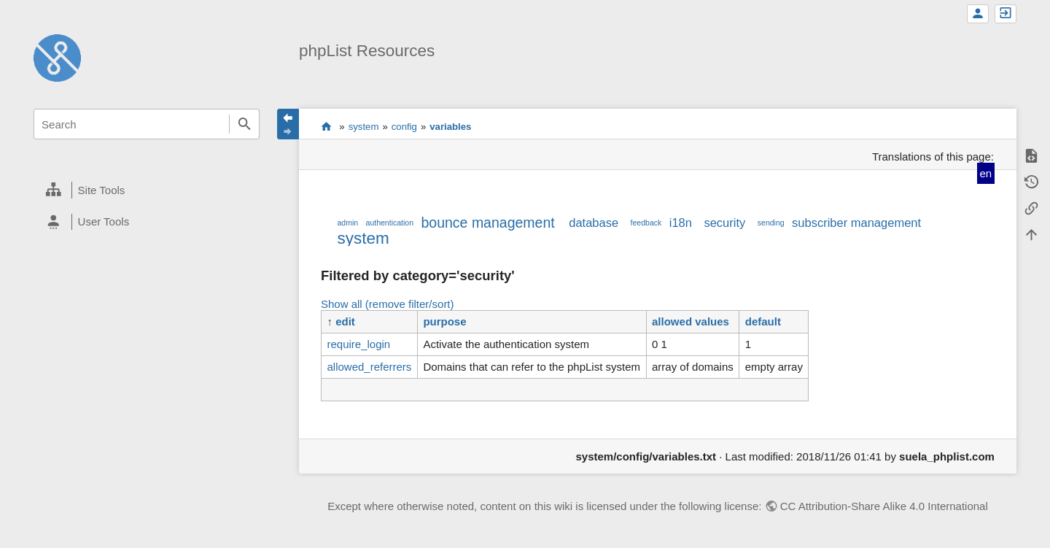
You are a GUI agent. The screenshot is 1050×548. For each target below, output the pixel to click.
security (724, 222)
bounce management (487, 223)
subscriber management (856, 222)
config (404, 126)
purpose (444, 321)
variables (450, 126)
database (593, 222)
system (364, 126)
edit (345, 321)
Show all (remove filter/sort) (387, 304)
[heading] (146, 190)
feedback (646, 222)
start (326, 126)
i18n (680, 222)
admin (347, 222)
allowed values (690, 321)
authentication (389, 222)
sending (771, 222)
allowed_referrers (369, 366)
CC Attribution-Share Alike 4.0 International (884, 506)
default (763, 321)
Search (244, 124)
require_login (358, 344)
